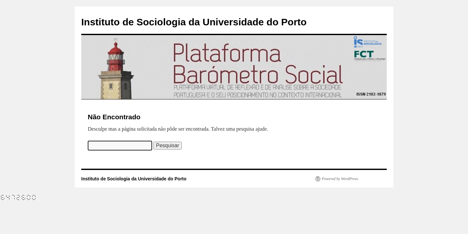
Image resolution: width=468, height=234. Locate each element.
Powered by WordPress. (340, 178)
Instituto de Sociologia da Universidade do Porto (193, 22)
